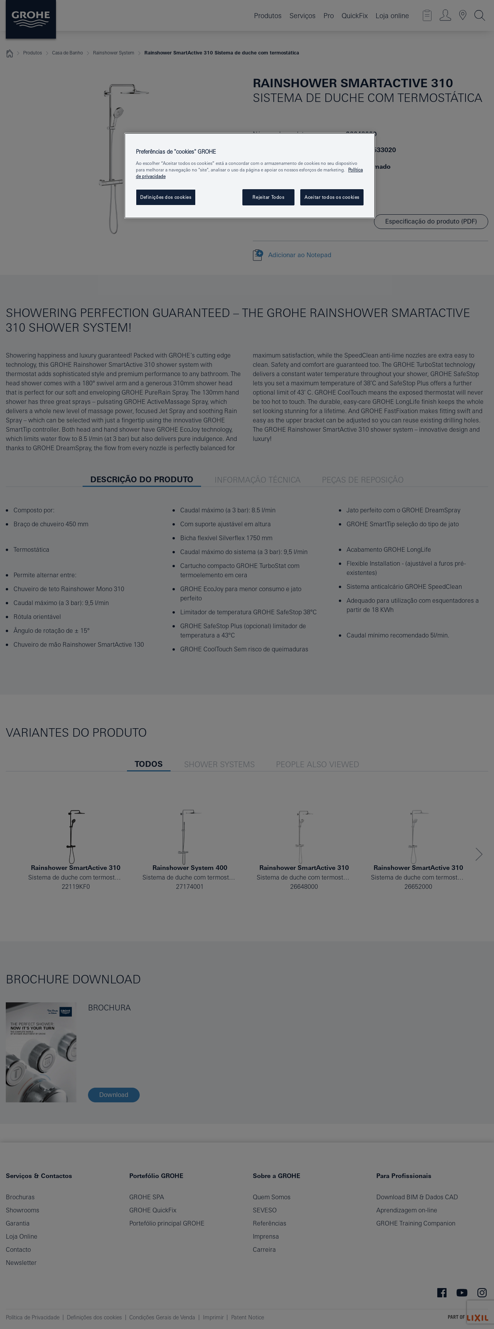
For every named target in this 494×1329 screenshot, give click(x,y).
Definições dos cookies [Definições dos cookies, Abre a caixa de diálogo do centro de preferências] (165, 197)
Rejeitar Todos (268, 197)
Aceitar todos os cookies (332, 197)
